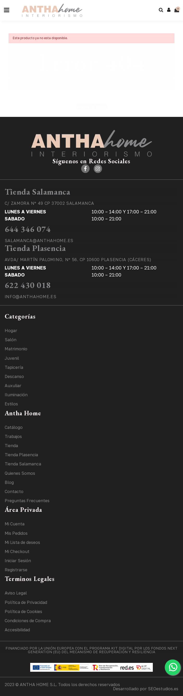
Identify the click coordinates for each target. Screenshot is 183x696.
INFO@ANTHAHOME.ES (30, 296)
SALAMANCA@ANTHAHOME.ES (39, 240)
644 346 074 (28, 229)
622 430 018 (28, 285)
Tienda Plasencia (35, 248)
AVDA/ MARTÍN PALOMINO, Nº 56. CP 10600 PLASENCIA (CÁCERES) (78, 259)
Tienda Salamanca (37, 191)
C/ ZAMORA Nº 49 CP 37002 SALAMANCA (49, 203)
